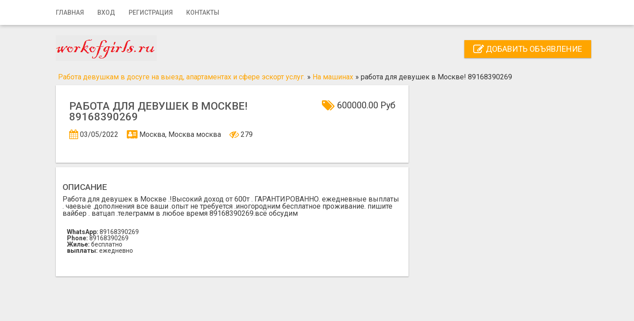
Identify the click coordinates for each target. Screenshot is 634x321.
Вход (106, 12)
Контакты (202, 12)
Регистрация (151, 12)
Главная (70, 12)
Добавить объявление (527, 49)
